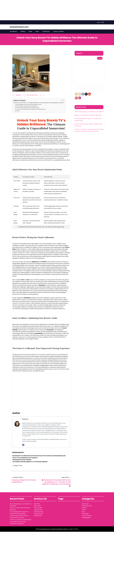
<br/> (41, 390)
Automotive (13, 31)
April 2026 (37, 504)
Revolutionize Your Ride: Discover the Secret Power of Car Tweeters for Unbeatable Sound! (39, 456)
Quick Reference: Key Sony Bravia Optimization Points (28, 104)
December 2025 (38, 512)
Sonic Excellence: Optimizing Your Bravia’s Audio (27, 107)
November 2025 (38, 514)
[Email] (23, 445)
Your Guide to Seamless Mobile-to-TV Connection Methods (29, 462)
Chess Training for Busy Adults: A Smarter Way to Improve (88, 125)
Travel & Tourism (58, 31)
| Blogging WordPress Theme (59, 529)
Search (79, 53)
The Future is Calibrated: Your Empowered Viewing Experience (31, 109)
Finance (23, 31)
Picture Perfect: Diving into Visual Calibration (26, 106)
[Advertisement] (43, 10)
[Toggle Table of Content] (62, 101)
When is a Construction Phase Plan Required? (88, 115)
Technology (46, 31)
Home (30, 31)
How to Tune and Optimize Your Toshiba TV (25, 458)
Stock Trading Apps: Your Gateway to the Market (89, 112)
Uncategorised (86, 517)
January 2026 (38, 510)
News (37, 31)
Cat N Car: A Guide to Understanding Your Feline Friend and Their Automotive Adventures (89, 130)
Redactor (18, 95)
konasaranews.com (19, 27)
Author (18, 111)
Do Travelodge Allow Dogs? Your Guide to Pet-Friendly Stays (88, 119)
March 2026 (37, 506)
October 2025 (38, 516)
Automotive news (87, 506)
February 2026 (38, 508)
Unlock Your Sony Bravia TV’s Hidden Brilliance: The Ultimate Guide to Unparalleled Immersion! (39, 103)
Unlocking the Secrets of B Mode (21, 460)
